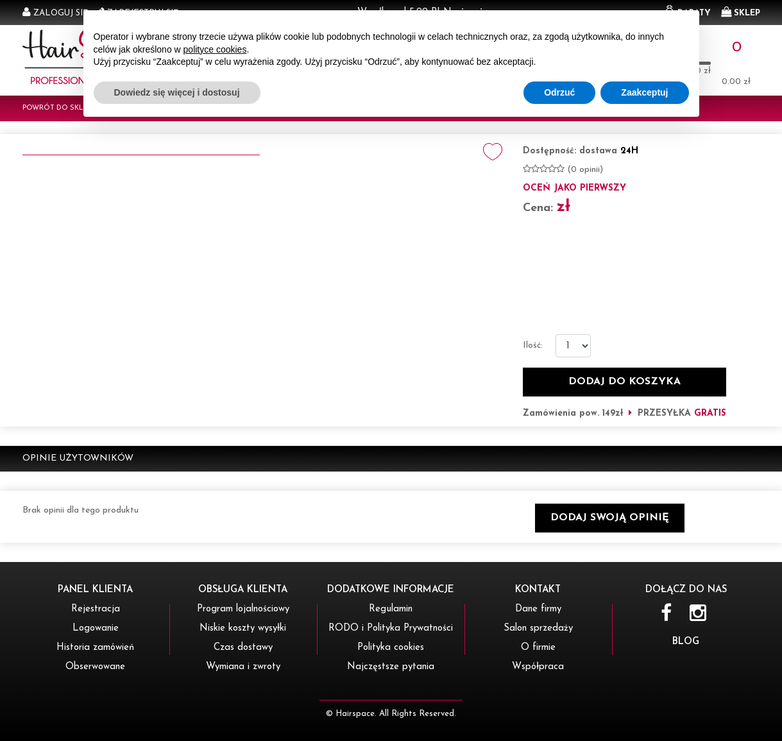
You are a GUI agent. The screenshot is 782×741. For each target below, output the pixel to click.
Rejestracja (95, 609)
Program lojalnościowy (243, 609)
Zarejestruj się (142, 13)
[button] (609, 518)
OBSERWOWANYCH (645, 53)
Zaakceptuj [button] (644, 706)
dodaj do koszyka (624, 382)
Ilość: (533, 345)
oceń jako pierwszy (574, 188)
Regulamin (390, 609)
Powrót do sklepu (59, 108)
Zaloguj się (60, 13)
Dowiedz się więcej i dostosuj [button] (177, 706)
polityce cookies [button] (215, 663)
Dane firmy (538, 609)
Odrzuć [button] (559, 706)
